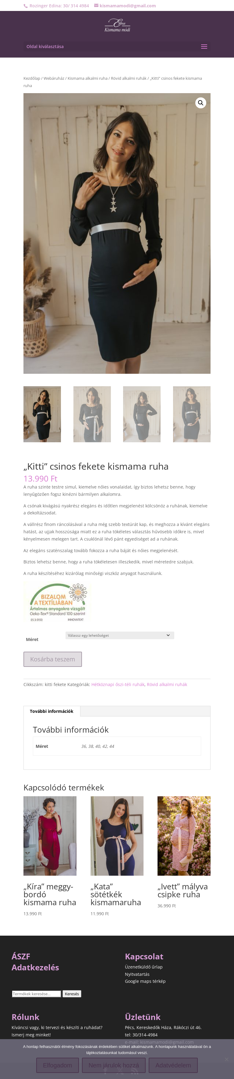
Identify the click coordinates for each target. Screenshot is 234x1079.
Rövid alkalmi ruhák (129, 78)
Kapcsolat (144, 956)
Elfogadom (57, 1065)
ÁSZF (21, 956)
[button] (200, 102)
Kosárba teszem (52, 659)
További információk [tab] (51, 711)
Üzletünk (143, 1016)
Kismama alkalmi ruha (88, 78)
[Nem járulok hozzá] (226, 1059)
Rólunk (25, 1016)
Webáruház (54, 78)
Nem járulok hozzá (114, 1065)
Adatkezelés (35, 967)
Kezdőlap (31, 78)
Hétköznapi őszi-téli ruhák (117, 684)
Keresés (72, 994)
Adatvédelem (173, 1065)
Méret (32, 639)
